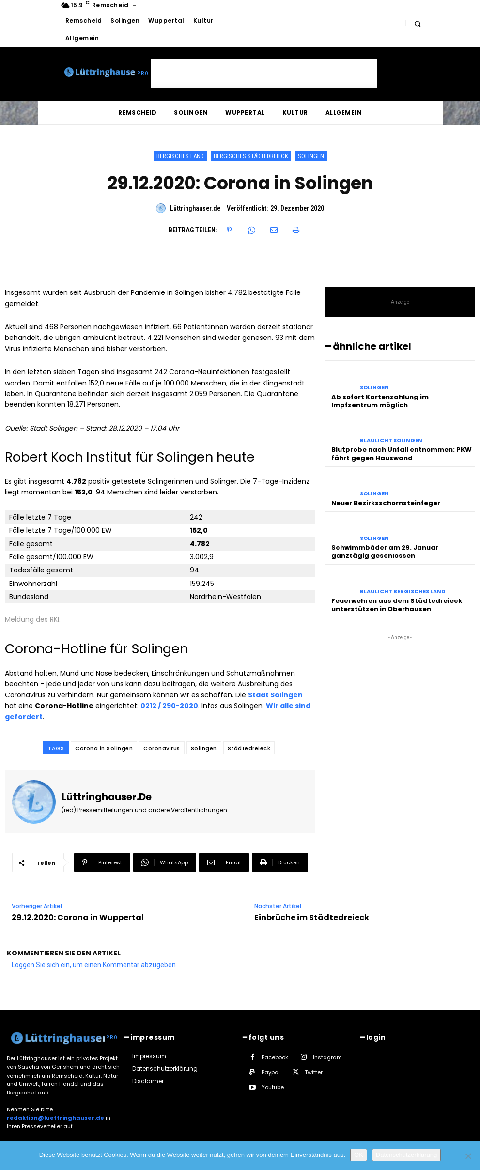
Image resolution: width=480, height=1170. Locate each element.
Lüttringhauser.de (195, 208)
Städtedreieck (249, 748)
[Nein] (468, 1156)
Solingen (311, 156)
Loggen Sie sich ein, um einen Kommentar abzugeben (94, 965)
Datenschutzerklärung (406, 1154)
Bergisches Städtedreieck (251, 156)
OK (358, 1154)
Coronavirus (161, 748)
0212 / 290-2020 (169, 705)
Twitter (314, 1072)
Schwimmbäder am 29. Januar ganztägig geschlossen (384, 551)
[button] (417, 23)
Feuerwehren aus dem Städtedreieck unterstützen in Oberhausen (396, 605)
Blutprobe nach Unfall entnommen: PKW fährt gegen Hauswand (401, 453)
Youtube (273, 1087)
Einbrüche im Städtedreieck (311, 917)
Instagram (327, 1057)
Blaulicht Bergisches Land (402, 591)
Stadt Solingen (275, 695)
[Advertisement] (264, 73)
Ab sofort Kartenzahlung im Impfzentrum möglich (380, 401)
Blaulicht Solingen (391, 440)
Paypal (271, 1072)
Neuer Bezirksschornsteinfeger (385, 503)
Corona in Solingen (104, 748)
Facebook (275, 1057)
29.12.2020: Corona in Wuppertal (78, 917)
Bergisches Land (180, 156)
